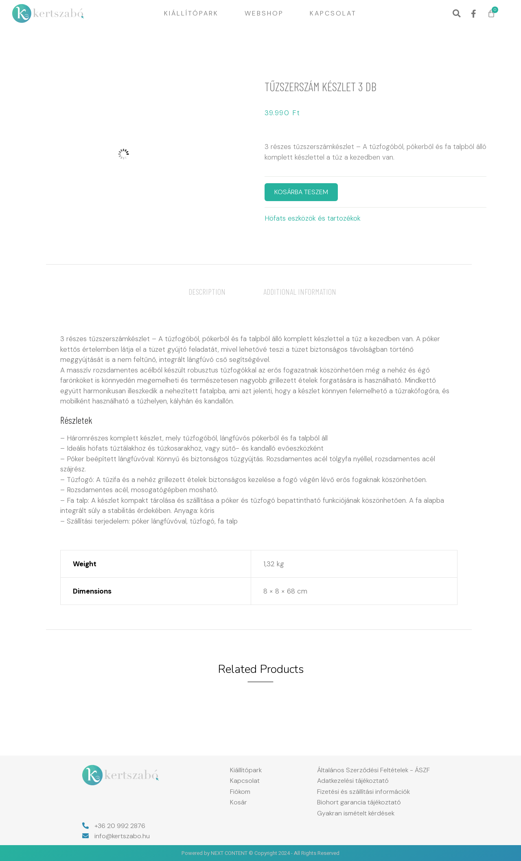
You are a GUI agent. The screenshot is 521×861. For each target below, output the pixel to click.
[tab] (207, 291)
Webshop (264, 13)
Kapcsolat (333, 13)
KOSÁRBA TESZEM (301, 192)
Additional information (299, 291)
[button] (456, 13)
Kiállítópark (191, 13)
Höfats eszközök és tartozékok (313, 218)
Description (206, 291)
